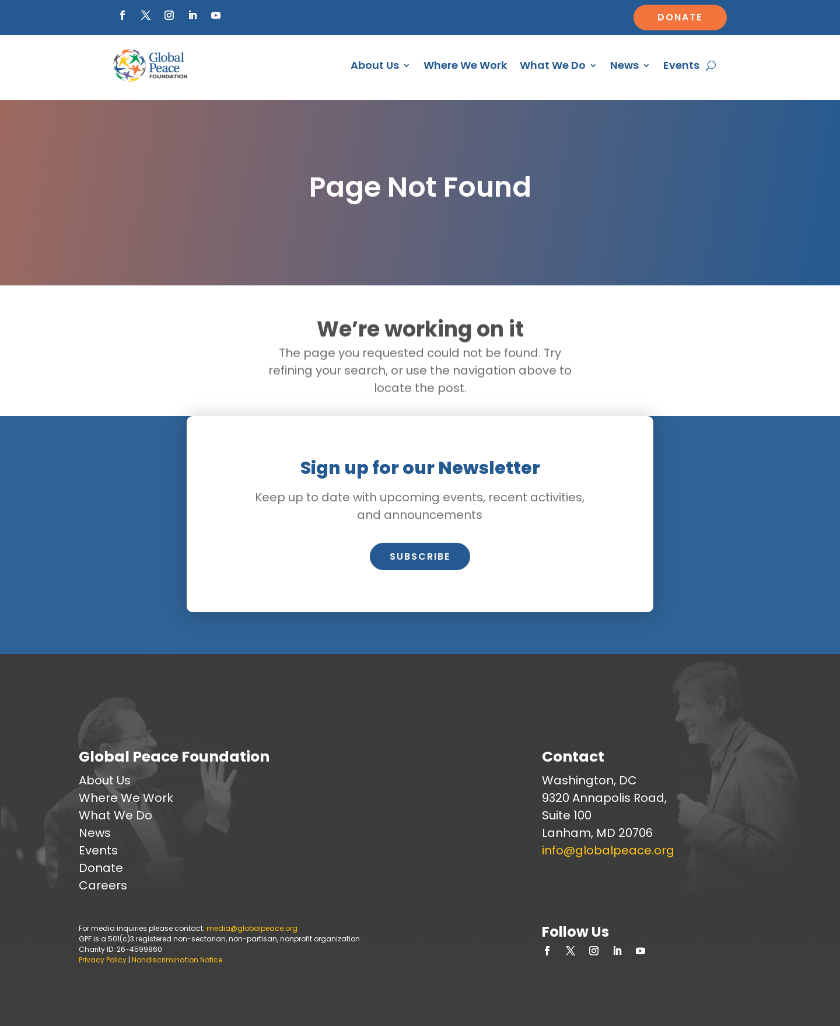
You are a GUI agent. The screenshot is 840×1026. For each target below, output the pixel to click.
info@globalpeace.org (608, 850)
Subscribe (420, 556)
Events (681, 65)
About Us (375, 65)
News (624, 65)
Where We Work (465, 65)
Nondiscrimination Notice (177, 960)
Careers (103, 885)
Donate (679, 17)
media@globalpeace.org (252, 928)
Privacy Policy (103, 960)
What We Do (553, 65)
